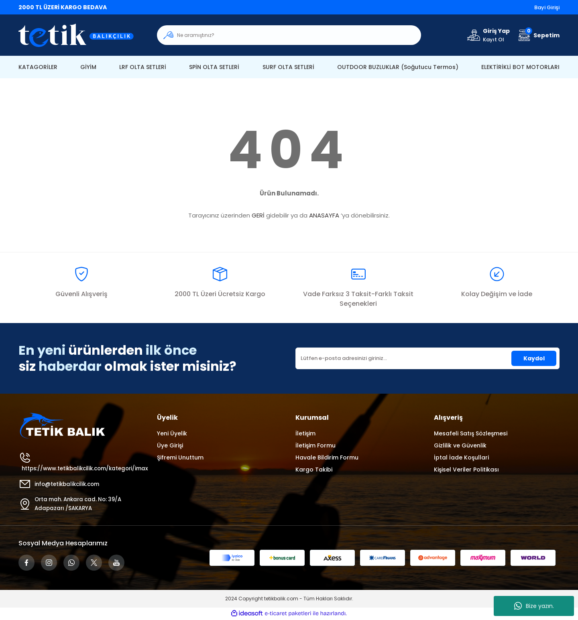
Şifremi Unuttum (180, 457)
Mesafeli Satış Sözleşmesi (470, 433)
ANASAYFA (324, 215)
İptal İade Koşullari (461, 457)
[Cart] (538, 35)
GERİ (258, 215)
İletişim (305, 433)
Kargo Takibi (313, 470)
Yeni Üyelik (172, 433)
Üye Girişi (170, 445)
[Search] (289, 35)
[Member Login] (488, 35)
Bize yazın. (534, 606)
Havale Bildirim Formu (326, 457)
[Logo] (81, 35)
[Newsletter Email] (427, 358)
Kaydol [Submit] (534, 358)
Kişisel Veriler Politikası (466, 470)
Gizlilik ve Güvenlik (460, 445)
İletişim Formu (315, 445)
